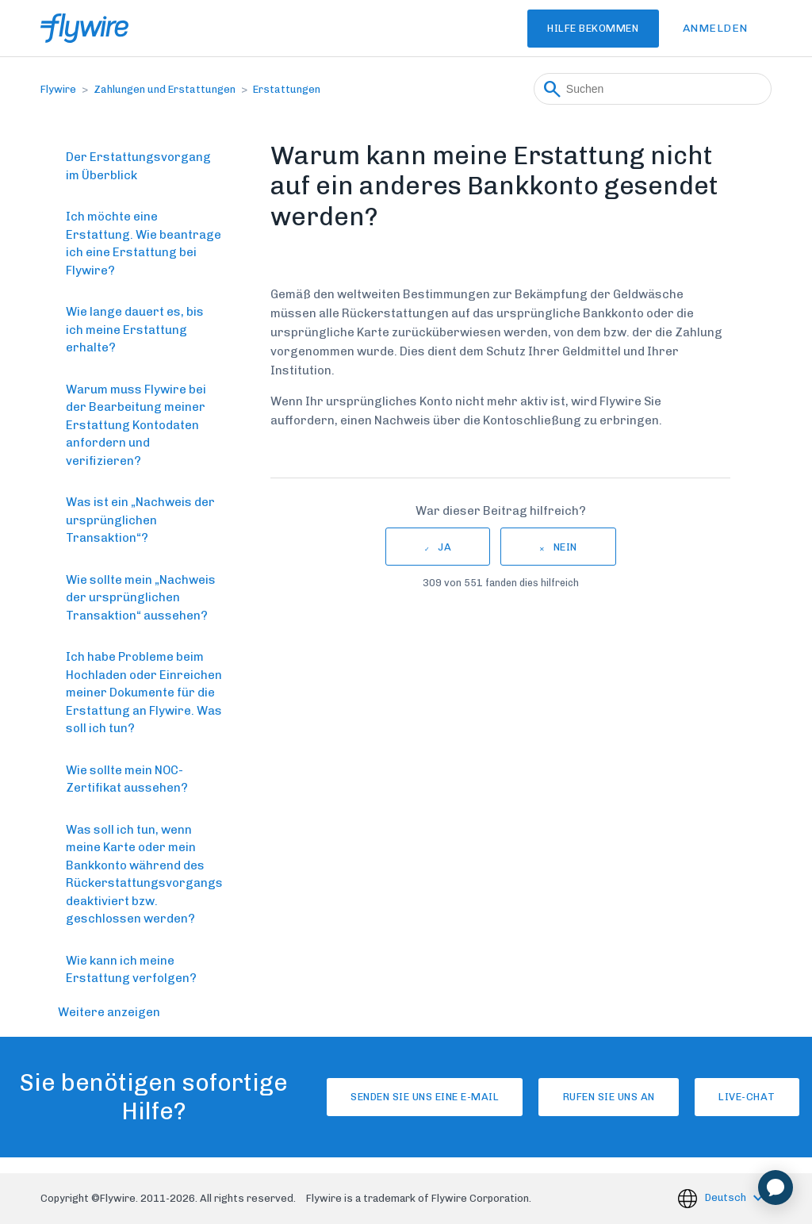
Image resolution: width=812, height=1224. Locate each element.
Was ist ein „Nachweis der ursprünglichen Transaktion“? (140, 520)
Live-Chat (733, 1097)
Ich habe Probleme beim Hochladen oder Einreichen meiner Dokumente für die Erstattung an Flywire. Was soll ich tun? (144, 692)
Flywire (58, 89)
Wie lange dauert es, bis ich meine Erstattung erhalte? (135, 330)
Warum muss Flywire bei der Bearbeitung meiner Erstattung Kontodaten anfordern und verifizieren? (136, 425)
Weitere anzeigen (109, 1012)
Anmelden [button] (715, 28)
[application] (775, 1187)
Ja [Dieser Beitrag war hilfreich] (444, 547)
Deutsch (727, 1197)
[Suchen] (653, 89)
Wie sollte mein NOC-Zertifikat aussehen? (127, 779)
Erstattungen (286, 89)
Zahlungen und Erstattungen (165, 89)
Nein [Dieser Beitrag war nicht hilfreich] (565, 547)
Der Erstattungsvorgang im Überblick (138, 166)
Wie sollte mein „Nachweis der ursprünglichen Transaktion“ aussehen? (141, 598)
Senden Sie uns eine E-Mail (355, 1097)
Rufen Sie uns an (567, 1097)
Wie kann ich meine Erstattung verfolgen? (131, 969)
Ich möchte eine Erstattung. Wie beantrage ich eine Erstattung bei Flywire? (143, 243)
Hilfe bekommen (575, 28)
